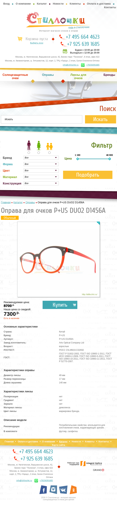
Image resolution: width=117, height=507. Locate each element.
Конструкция (12, 183)
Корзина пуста (37, 38)
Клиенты (75, 3)
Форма (8, 164)
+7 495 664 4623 (82, 37)
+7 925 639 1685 (83, 44)
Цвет (6, 170)
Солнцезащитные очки (15, 76)
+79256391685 (90, 65)
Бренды (109, 74)
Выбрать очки (36, 43)
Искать (100, 119)
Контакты (110, 7)
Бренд (7, 157)
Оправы (48, 74)
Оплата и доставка (99, 3)
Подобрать (87, 175)
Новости (58, 3)
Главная (9, 441)
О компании (23, 3)
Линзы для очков (78, 76)
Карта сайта (58, 445)
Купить (60, 305)
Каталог (42, 3)
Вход (6, 3)
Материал (10, 177)
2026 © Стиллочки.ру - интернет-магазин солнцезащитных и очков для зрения (58, 499)
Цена (68, 158)
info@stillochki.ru (70, 65)
